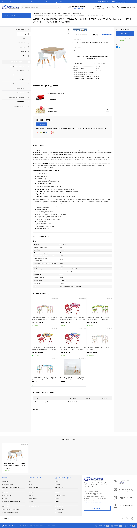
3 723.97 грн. (8, 468)
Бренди (30, 484)
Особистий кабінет (60, 504)
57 (28, 106)
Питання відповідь (59, 509)
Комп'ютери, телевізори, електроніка (11, 501)
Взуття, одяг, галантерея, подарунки (10, 487)
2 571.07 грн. (73, 382)
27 (28, 75)
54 (28, 97)
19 (28, 101)
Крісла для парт (20, 101)
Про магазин (58, 512)
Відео (26, 56)
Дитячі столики (20, 92)
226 (28, 83)
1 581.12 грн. (73, 352)
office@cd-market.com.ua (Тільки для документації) (43, 525)
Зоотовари (4, 498)
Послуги (31, 501)
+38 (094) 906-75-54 (78, 6)
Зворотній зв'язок (97, 508)
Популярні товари (33, 498)
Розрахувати (52, 99)
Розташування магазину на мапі (93, 502)
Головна (4, 2)
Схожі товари (24, 47)
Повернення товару (51, 2)
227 (28, 79)
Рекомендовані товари (34, 504)
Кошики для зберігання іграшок (16, 97)
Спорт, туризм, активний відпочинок (10, 512)
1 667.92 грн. (73, 323)
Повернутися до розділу (21, 29)
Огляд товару (24, 34)
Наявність (25, 51)
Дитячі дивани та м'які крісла (17, 66)
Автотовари (5, 481)
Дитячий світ (5, 490)
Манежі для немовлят (19, 106)
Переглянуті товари (68, 440)
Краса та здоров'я (6, 504)
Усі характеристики (99, 63)
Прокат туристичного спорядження (10, 509)
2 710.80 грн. (45, 323)
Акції (30, 481)
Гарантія (12, 2)
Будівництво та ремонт (7, 484)
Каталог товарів (16, 15)
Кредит (33, 2)
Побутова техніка (6, 506)
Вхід (99, 1)
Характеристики (23, 43)
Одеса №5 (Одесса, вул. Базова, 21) (43, 401)
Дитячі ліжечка (20, 70)
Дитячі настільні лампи (18, 75)
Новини (57, 501)
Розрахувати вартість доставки (45, 86)
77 (28, 88)
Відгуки (57, 498)
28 (28, 66)
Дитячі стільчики (20, 88)
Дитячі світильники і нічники (17, 83)
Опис (26, 38)
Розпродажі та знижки (34, 506)
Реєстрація (105, 1)
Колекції (31, 492)
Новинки (31, 495)
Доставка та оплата (23, 2)
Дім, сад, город (5, 492)
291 (28, 92)
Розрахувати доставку (123, 38)
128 (28, 70)
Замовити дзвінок (78, 8)
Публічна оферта (59, 506)
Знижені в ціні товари (7, 495)
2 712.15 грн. (45, 382)
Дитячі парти (21, 79)
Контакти (40, 2)
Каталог (31, 490)
